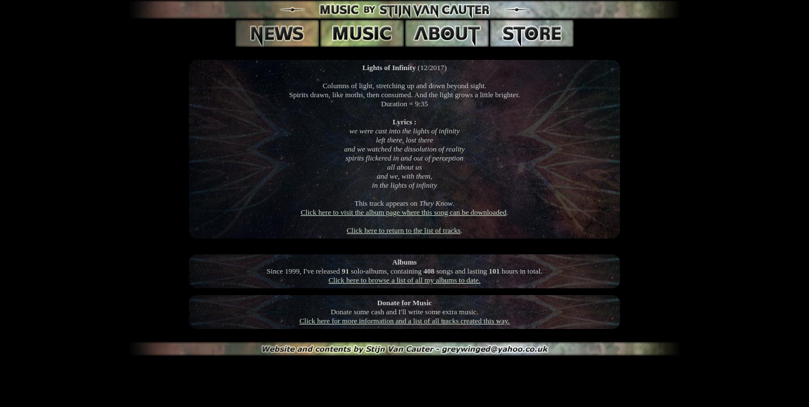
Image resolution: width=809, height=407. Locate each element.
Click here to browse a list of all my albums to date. (405, 280)
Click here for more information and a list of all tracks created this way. (404, 321)
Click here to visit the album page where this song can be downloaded (403, 212)
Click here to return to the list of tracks (404, 230)
